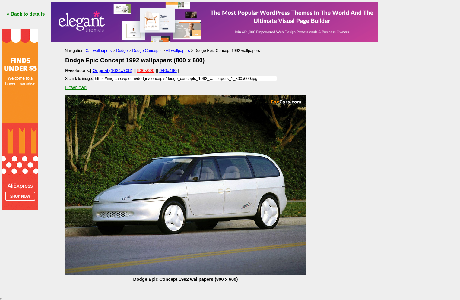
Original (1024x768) (112, 70)
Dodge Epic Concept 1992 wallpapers (227, 50)
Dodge (122, 50)
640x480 (168, 70)
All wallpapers (178, 50)
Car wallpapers (99, 50)
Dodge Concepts (146, 50)
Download (76, 87)
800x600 (146, 70)
